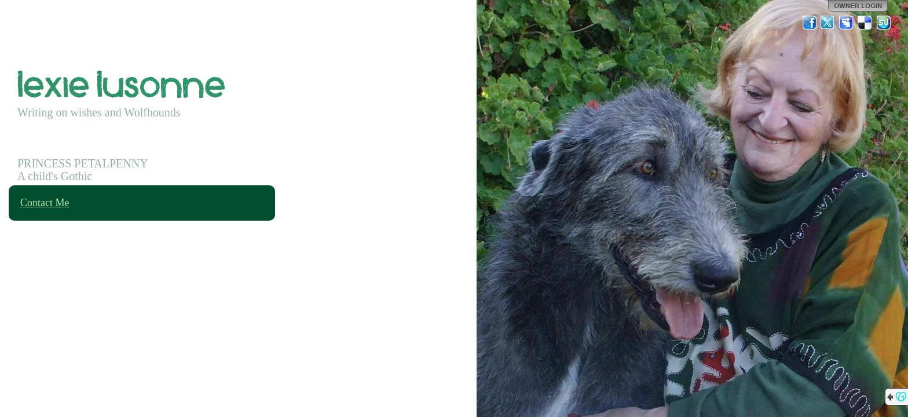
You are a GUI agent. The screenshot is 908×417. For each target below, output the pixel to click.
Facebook (809, 22)
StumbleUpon (884, 22)
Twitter (828, 22)
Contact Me (44, 203)
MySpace (847, 22)
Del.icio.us (865, 22)
